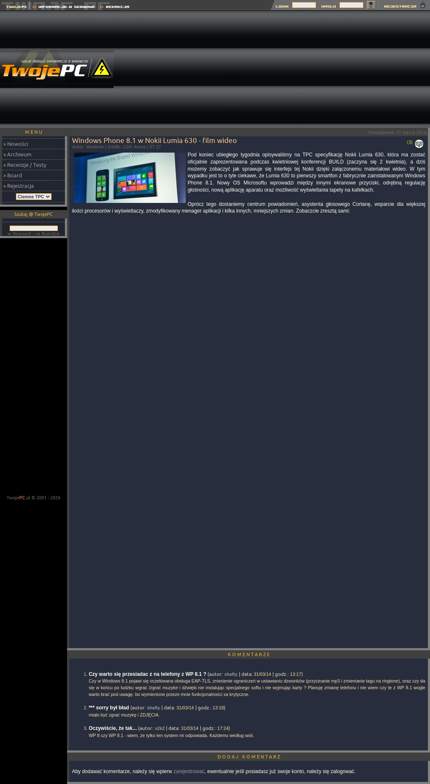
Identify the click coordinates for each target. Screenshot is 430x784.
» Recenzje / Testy (24, 165)
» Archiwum (17, 154)
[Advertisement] (331, 69)
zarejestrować (189, 771)
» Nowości (15, 144)
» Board (12, 175)
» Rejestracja (18, 186)
